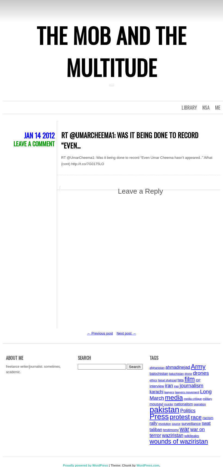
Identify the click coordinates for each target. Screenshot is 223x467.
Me (217, 107)
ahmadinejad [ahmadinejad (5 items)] (177, 367)
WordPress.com (148, 465)
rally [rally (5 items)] (153, 423)
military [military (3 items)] (207, 398)
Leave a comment (34, 143)
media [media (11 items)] (174, 397)
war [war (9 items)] (184, 429)
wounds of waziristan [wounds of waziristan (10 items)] (179, 441)
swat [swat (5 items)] (206, 423)
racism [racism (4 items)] (208, 418)
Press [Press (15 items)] (159, 416)
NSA (206, 107)
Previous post (100, 333)
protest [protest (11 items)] (180, 416)
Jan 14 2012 (39, 135)
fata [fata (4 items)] (181, 380)
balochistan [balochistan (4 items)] (159, 374)
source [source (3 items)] (176, 423)
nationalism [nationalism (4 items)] (183, 404)
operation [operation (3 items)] (200, 404)
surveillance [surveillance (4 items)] (191, 424)
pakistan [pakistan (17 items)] (164, 409)
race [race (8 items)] (196, 417)
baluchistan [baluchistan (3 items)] (176, 373)
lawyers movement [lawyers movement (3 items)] (187, 392)
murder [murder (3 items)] (169, 404)
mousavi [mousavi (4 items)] (156, 404)
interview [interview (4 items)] (157, 386)
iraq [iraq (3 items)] (176, 386)
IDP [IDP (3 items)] (198, 380)
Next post (126, 333)
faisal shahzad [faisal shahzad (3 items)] (167, 380)
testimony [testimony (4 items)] (171, 430)
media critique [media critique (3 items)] (193, 398)
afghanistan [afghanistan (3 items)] (157, 367)
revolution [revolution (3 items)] (164, 423)
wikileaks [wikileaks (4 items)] (191, 436)
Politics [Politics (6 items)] (188, 410)
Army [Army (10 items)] (198, 366)
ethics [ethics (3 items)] (153, 380)
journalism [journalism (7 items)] (191, 385)
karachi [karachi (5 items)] (156, 391)
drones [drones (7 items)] (201, 373)
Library (189, 107)
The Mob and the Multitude (111, 51)
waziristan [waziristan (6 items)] (173, 435)
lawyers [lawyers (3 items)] (169, 392)
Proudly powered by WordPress (85, 465)
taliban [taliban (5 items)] (156, 429)
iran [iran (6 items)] (169, 385)
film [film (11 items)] (190, 379)
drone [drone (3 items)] (188, 373)
